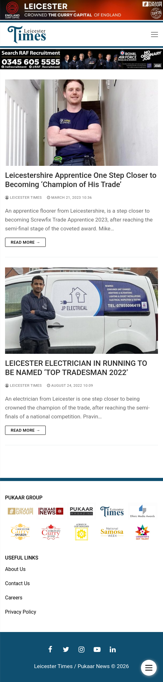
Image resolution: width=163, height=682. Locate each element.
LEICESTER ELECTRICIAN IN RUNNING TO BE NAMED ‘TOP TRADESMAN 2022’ (76, 368)
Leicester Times (23, 197)
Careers (13, 598)
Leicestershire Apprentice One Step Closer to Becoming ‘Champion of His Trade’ (80, 180)
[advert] (81, 18)
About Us (15, 569)
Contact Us (17, 583)
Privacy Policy (20, 612)
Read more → (25, 242)
